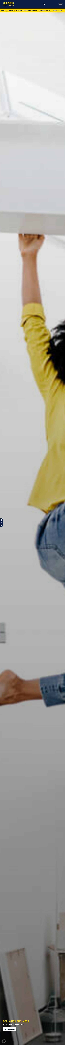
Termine (10, 10)
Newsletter (57, 10)
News (3, 10)
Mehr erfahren (9, 1028)
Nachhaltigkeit (45, 10)
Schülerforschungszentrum (26, 10)
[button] (3, 1041)
